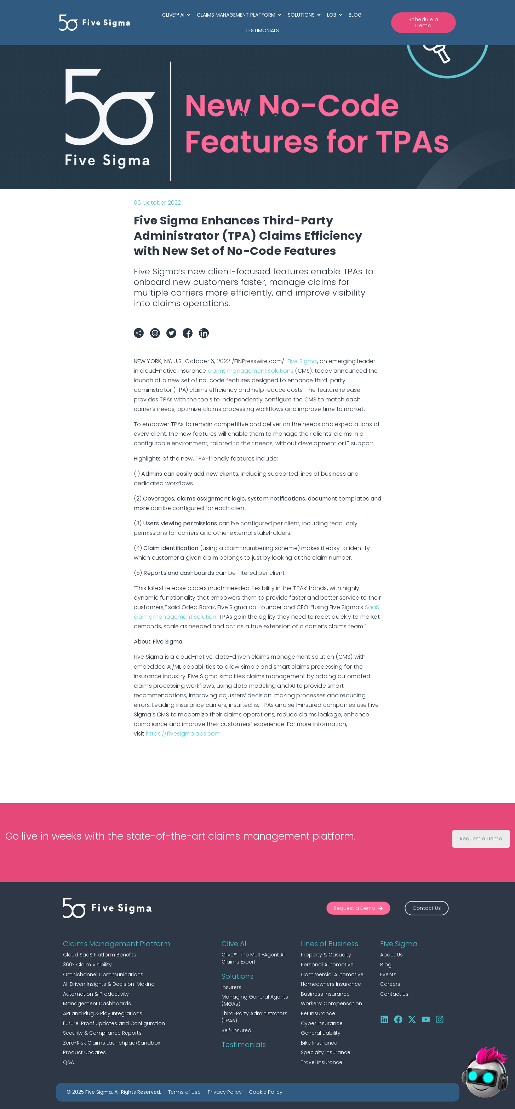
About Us (391, 954)
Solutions (237, 976)
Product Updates (84, 1052)
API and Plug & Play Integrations (102, 1013)
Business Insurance (325, 993)
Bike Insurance (319, 1042)
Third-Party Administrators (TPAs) (254, 1017)
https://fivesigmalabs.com (183, 734)
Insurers (231, 987)
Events (388, 974)
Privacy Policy (225, 1092)
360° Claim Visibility (87, 964)
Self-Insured (236, 1030)
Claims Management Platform (117, 944)
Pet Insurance (318, 1013)
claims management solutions (250, 371)
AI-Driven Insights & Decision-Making (109, 984)
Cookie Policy (265, 1092)
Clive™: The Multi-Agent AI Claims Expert (253, 958)
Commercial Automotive (332, 974)
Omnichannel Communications (103, 974)
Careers (390, 984)
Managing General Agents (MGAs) (255, 1000)
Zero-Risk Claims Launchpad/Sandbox (111, 1042)
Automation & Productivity (96, 993)
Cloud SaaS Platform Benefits (99, 954)
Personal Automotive (327, 964)
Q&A (68, 1062)
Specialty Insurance (325, 1052)
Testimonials (244, 1045)
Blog (385, 964)
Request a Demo (481, 838)
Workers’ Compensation (331, 1003)
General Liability (321, 1032)
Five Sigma (302, 361)
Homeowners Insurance (331, 984)
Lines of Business (329, 944)
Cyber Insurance (322, 1023)
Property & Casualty (326, 954)
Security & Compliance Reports (102, 1032)
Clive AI (234, 944)
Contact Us (394, 993)
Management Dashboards (97, 1003)
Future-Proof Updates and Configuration (114, 1023)
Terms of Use (184, 1092)
